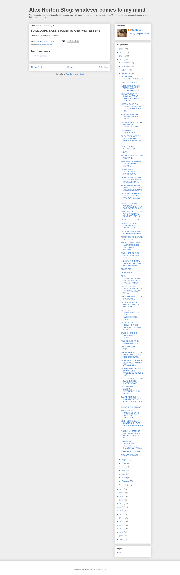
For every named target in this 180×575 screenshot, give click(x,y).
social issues (47, 45)
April (124, 474)
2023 (121, 60)
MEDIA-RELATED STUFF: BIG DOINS (132, 238)
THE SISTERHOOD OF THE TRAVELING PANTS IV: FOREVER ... (131, 139)
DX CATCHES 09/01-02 (130, 455)
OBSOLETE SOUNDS (130, 82)
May (124, 470)
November (126, 66)
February (125, 481)
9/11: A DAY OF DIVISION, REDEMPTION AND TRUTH (130, 390)
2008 (121, 539)
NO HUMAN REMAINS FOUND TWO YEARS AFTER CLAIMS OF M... (131, 434)
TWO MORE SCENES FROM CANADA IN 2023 (130, 255)
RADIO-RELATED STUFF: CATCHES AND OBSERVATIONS (132, 381)
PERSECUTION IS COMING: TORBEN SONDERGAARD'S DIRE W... (130, 97)
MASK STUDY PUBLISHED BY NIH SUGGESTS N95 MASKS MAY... (130, 414)
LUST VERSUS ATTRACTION (128, 147)
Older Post (103, 67)
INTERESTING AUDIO (130, 452)
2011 (121, 529)
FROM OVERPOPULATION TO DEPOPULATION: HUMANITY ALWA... (131, 279)
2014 (121, 518)
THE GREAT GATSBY (130, 220)
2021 (121, 493)
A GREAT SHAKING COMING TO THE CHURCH (129, 116)
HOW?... (124, 152)
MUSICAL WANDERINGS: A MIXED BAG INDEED (132, 232)
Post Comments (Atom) (75, 74)
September (126, 73)
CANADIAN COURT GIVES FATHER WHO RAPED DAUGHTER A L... (131, 400)
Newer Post (36, 67)
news (39, 45)
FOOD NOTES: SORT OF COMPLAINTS (131, 298)
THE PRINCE (126, 273)
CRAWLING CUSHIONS (131, 407)
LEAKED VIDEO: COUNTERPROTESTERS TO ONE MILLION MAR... (131, 289)
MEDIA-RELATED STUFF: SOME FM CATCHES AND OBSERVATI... (132, 355)
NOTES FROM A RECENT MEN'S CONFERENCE (129, 171)
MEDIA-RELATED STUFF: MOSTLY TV (132, 157)
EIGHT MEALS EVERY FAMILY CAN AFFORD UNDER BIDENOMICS (131, 187)
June (124, 467)
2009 (121, 536)
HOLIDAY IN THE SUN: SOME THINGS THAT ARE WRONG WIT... (131, 263)
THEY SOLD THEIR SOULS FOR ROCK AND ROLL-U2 (130, 304)
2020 (121, 496)
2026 (121, 49)
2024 (121, 56)
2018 (121, 504)
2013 (121, 521)
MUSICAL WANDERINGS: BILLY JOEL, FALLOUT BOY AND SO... (132, 363)
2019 (121, 500)
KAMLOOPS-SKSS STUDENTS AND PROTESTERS (129, 225)
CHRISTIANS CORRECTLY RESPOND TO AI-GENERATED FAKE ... (131, 444)
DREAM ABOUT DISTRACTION (128, 131)
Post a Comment (41, 56)
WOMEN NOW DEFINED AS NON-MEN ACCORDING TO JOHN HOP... (132, 372)
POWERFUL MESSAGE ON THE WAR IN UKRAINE (131, 163)
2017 (121, 507)
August (125, 460)
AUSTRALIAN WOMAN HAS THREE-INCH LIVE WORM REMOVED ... (130, 246)
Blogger (103, 570)
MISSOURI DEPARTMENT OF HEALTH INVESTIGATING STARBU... (130, 314)
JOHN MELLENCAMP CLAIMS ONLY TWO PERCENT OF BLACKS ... (132, 424)
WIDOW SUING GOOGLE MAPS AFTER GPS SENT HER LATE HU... (132, 214)
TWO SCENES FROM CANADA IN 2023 (130, 342)
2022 (121, 489)
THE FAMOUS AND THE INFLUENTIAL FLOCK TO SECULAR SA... (131, 179)
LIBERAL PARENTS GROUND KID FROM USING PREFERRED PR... (131, 107)
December (126, 63)
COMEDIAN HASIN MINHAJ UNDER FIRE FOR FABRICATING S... (132, 206)
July (123, 463)
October (125, 70)
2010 (121, 532)
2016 (121, 511)
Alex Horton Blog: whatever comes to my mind (87, 10)
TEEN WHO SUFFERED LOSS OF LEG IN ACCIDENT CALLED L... (131, 196)
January (125, 485)
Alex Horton (136, 30)
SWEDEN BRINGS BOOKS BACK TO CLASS (129, 335)
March (124, 478)
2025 (121, 52)
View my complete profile (138, 33)
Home (70, 67)
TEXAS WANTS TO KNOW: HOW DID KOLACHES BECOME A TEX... (131, 326)
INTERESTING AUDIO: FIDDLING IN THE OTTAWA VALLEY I (130, 88)
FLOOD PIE (126, 269)
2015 (121, 514)
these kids (50, 35)
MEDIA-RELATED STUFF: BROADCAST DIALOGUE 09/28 (132, 124)
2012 (121, 525)
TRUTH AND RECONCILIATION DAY (132, 78)
